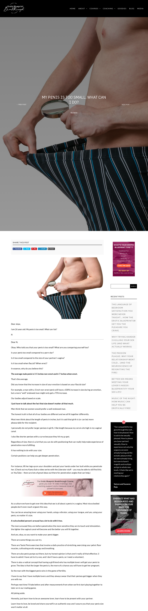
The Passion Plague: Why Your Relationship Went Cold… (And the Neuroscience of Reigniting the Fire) (123, 363)
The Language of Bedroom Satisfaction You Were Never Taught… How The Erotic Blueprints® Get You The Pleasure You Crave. (124, 317)
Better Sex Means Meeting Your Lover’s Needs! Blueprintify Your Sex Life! (123, 385)
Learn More (123, 531)
